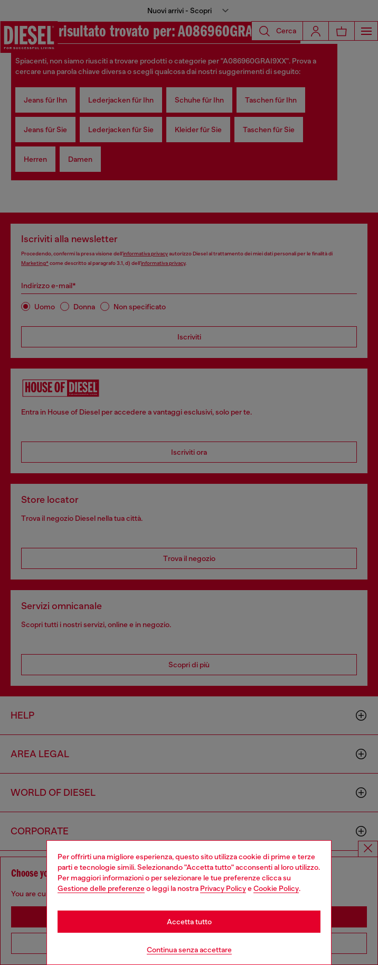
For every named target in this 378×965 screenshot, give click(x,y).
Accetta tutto (189, 921)
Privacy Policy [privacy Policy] (223, 888)
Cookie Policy (276, 888)
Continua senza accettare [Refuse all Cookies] (189, 949)
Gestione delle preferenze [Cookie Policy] (101, 888)
